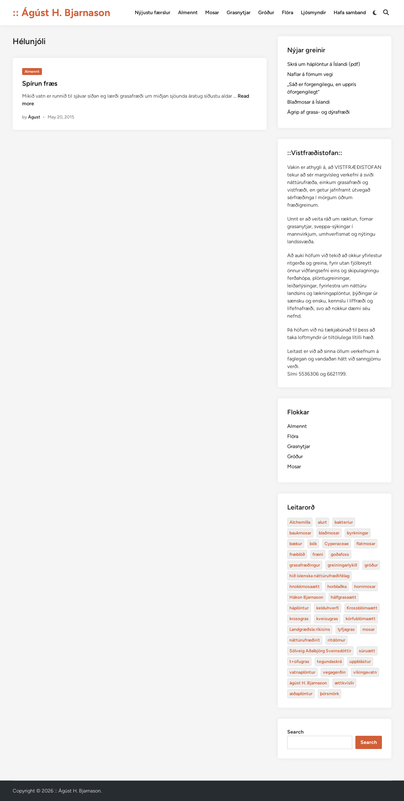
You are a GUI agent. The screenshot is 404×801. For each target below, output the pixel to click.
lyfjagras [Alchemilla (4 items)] (346, 629)
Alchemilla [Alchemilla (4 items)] (299, 522)
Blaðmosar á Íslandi (308, 102)
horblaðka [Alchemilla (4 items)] (337, 586)
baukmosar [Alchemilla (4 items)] (300, 533)
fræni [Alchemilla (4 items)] (317, 554)
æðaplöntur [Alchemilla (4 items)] (300, 693)
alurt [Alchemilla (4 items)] (322, 522)
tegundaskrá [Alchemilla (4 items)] (329, 661)
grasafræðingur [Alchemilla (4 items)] (304, 565)
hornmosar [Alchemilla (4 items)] (365, 586)
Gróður (266, 12)
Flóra (287, 12)
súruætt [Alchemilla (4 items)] (367, 651)
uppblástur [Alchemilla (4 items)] (360, 661)
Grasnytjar (239, 12)
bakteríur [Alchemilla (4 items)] (344, 522)
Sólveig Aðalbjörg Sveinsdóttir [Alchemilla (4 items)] (320, 651)
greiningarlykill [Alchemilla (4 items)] (342, 565)
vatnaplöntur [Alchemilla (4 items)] (302, 672)
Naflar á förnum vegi (310, 74)
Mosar (212, 12)
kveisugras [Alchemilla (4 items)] (327, 618)
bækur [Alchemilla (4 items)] (295, 543)
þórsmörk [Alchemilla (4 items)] (329, 693)
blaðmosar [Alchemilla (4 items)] (329, 533)
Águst (34, 117)
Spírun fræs (39, 83)
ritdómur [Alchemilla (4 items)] (336, 640)
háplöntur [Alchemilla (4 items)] (299, 608)
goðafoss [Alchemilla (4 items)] (340, 554)
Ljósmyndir (313, 12)
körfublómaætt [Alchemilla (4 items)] (361, 618)
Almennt (188, 12)
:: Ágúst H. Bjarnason (61, 13)
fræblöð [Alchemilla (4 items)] (297, 554)
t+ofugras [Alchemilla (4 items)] (299, 661)
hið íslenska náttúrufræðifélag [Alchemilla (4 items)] (319, 576)
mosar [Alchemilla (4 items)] (368, 629)
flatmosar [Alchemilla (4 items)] (365, 543)
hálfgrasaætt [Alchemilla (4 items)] (343, 597)
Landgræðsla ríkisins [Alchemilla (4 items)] (309, 629)
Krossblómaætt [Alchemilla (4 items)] (362, 608)
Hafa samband (350, 12)
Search (295, 732)
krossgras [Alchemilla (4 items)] (299, 618)
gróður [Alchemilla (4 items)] (371, 565)
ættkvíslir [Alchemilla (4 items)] (344, 683)
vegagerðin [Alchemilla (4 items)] (334, 672)
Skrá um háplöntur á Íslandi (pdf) (323, 64)
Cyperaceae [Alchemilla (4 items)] (336, 543)
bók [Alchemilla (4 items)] (313, 543)
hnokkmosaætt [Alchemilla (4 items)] (304, 586)
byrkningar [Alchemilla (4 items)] (357, 533)
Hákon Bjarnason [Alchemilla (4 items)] (306, 597)
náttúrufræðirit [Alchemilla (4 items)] (304, 640)
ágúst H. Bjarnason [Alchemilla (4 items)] (308, 683)
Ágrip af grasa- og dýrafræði (318, 112)
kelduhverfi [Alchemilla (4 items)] (327, 608)
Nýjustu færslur (152, 12)
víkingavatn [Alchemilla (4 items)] (365, 672)
